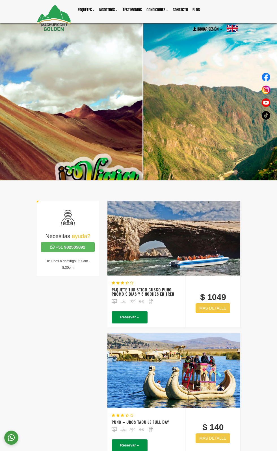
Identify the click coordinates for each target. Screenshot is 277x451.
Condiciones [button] (157, 9)
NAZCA (184, 356)
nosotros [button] (108, 9)
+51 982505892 (67, 246)
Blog (196, 9)
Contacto (180, 9)
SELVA (184, 349)
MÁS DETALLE (218, 238)
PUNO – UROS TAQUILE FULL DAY (168, 284)
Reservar (166, 251)
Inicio (174, 435)
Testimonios (132, 9)
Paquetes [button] (86, 9)
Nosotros (196, 435)
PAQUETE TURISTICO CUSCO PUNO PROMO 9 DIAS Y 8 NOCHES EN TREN (168, 221)
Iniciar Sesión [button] (207, 29)
